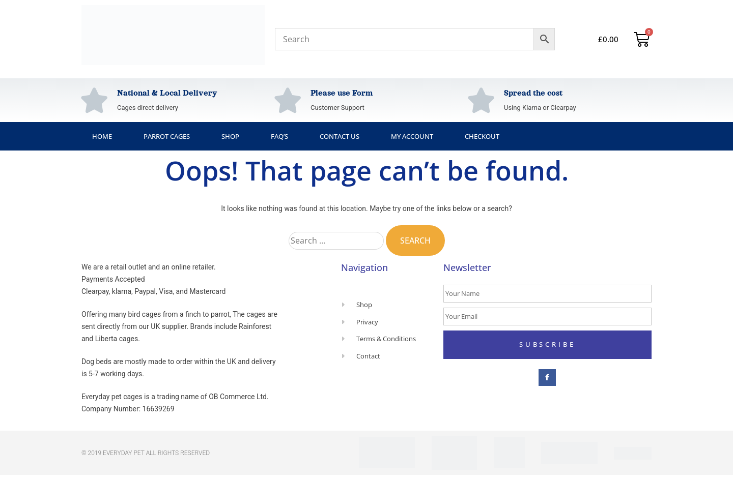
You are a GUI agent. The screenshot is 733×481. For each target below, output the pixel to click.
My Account (412, 136)
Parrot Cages (167, 136)
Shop (230, 136)
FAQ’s (279, 136)
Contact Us (339, 136)
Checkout (482, 136)
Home (102, 136)
